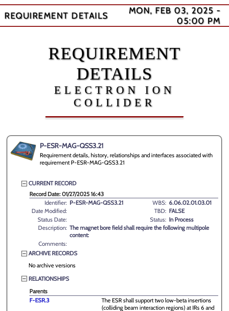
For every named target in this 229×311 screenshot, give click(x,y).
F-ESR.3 (39, 300)
